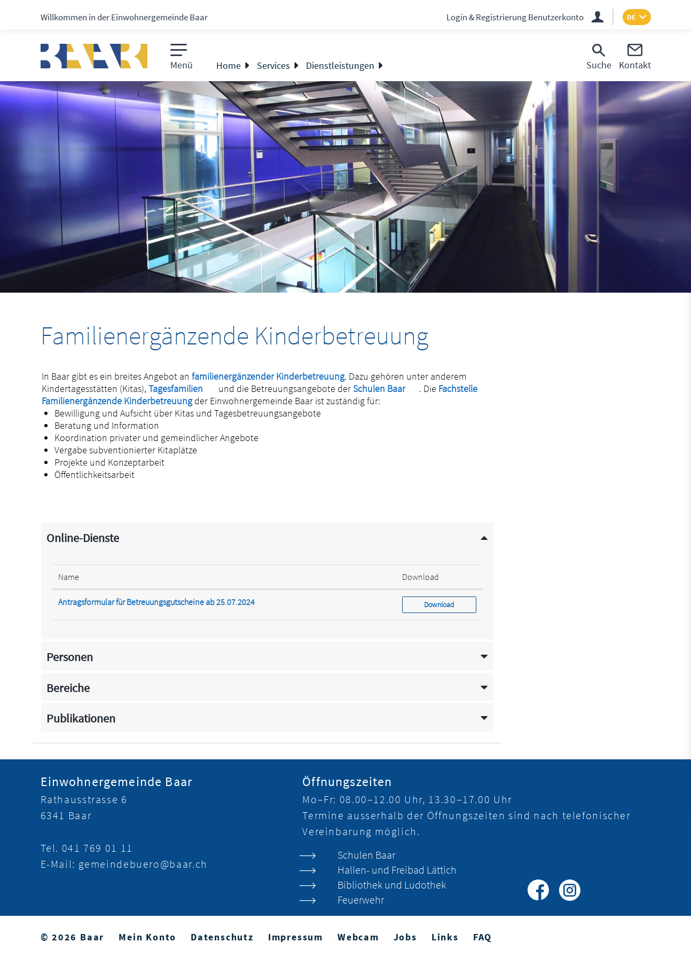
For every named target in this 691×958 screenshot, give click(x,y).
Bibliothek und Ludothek (391, 884)
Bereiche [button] (68, 688)
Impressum (295, 937)
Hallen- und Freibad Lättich (397, 869)
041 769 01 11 (97, 847)
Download (449, 604)
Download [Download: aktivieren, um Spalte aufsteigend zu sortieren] (420, 576)
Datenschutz (222, 937)
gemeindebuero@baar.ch (143, 863)
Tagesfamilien (182, 388)
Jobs (405, 937)
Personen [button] (69, 657)
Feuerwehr (360, 899)
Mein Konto (147, 937)
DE (631, 17)
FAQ (482, 937)
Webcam (358, 937)
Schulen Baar (386, 388)
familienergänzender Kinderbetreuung (268, 376)
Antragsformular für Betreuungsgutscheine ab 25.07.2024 (156, 601)
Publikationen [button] (80, 718)
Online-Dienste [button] (82, 538)
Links (445, 937)
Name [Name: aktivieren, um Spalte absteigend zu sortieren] (68, 576)
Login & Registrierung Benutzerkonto (515, 17)
